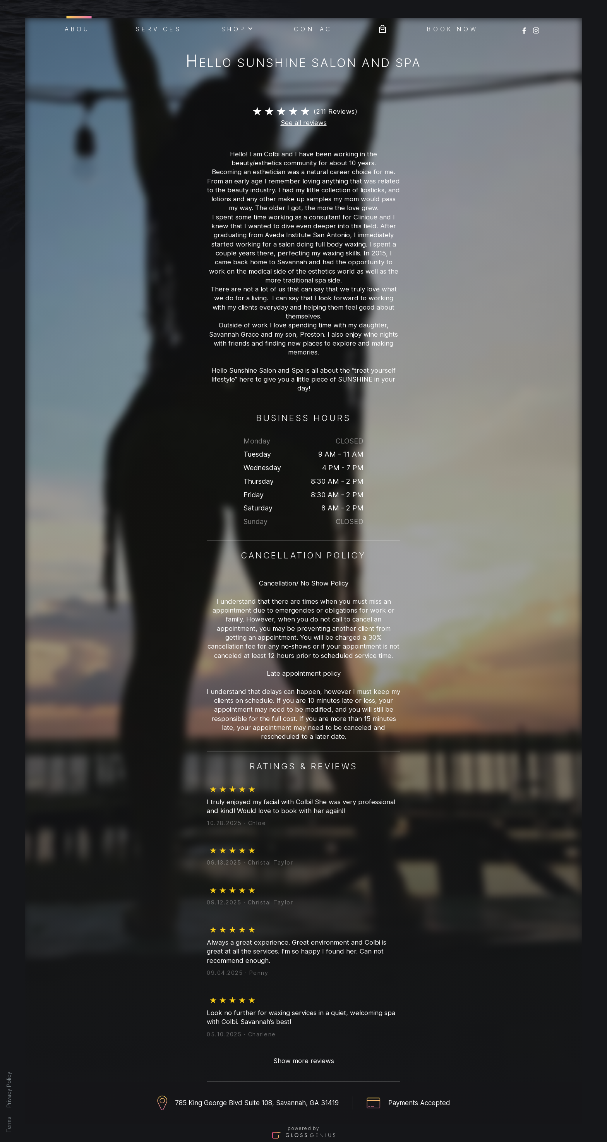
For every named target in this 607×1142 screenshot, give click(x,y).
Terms (8, 1125)
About (80, 28)
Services (159, 29)
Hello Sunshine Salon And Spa (303, 62)
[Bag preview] (382, 28)
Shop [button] (237, 28)
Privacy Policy (8, 1090)
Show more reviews (303, 1061)
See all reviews (304, 123)
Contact (316, 29)
